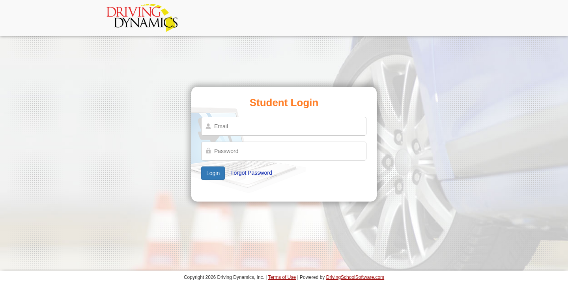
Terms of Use (282, 277)
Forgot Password (251, 173)
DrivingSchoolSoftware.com (355, 277)
